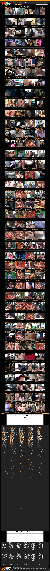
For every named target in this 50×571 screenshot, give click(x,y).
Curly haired (39, 453)
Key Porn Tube (19, 562)
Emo (2, 460)
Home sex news (21, 3)
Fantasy (30, 148)
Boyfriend (3, 441)
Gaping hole (39, 468)
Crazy (19, 189)
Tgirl (2, 520)
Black (37, 209)
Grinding (29, 472)
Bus (6, 16)
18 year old (3, 427)
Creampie (29, 451)
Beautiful (18, 16)
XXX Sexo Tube (27, 2)
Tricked (20, 524)
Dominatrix (3, 457)
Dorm (11, 457)
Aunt (2, 433)
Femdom (38, 463)
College (20, 449)
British (3, 442)
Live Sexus (18, 548)
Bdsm (2, 435)
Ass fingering (4, 432)
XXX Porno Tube (4, 542)
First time (38, 464)
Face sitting (30, 462)
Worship (3, 529)
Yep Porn (21, 2)
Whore (11, 528)
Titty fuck (3, 522)
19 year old (12, 427)
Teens (30, 402)
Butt (19, 443)
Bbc (28, 434)
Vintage (11, 526)
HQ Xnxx (18, 553)
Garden (3, 469)
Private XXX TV (4, 545)
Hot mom (11, 476)
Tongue (29, 522)
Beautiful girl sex (26, 556)
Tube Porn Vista (4, 562)
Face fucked (21, 462)
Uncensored (12, 525)
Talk (28, 518)
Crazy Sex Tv (11, 545)
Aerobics (38, 428)
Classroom (21, 447)
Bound (38, 440)
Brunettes (19, 67)
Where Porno (11, 548)
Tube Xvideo (44, 2)
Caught (11, 445)
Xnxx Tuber (18, 547)
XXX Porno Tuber (26, 558)
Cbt (19, 445)
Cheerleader (12, 446)
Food (20, 466)
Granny (11, 472)
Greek (20, 472)
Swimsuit (11, 518)
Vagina (38, 525)
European (3, 461)
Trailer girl (12, 523)
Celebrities (29, 445)
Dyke (28, 459)
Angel (20, 430)
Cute (37, 351)
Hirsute (38, 474)
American (3, 430)
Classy (29, 447)
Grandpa (3, 472)
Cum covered (30, 452)
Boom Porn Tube (26, 544)
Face (11, 462)
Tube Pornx (18, 558)
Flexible (3, 466)
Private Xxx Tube (4, 548)
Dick (9, 77)
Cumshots (10, 199)
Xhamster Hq (11, 546)
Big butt (17, 67)
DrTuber (44, 97)
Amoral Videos (19, 543)
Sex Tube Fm (19, 557)
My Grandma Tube (40, 3)
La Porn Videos (27, 3)
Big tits (38, 57)
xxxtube (3, 553)
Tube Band (33, 2)
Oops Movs (45, 3)
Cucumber (12, 452)
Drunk (11, 459)
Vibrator (3, 526)
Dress (37, 457)
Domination (38, 456)
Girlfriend (11, 470)
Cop (2, 450)
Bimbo (11, 437)
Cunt (28, 453)
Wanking (29, 526)
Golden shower (12, 471)
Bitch (8, 260)
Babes (18, 57)
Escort (29, 460)
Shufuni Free (18, 563)
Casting (3, 445)
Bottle (29, 440)
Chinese (40, 331)
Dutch (20, 459)
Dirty (2, 456)
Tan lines (38, 518)
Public (8, 209)
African (3, 429)
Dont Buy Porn (11, 563)
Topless (3, 523)
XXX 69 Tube (26, 545)
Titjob (29, 521)
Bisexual (29, 437)
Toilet (20, 522)
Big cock (17, 77)
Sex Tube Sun (26, 551)
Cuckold (3, 452)
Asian (27, 16)
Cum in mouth (39, 452)
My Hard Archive (4, 560)
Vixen (20, 526)
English (11, 460)
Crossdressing (39, 451)
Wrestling (11, 529)
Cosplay (30, 16)
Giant (2, 470)
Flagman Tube (11, 547)
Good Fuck (3, 559)
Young (20, 529)
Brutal (20, 442)
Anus (2, 431)
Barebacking (21, 331)
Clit (2, 448)
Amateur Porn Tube (40, 2)
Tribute (11, 524)
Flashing (38, 67)
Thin (19, 520)
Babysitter (29, 433)
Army (20, 431)
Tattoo (11, 519)
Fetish (3, 464)
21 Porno (25, 549)
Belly (11, 436)
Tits (37, 521)
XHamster (14, 26)
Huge (37, 476)
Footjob (38, 466)
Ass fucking (18, 331)
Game (20, 468)
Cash (37, 444)
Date (48, 413)
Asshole (29, 432)
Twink (37, 524)
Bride (37, 441)
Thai (11, 520)
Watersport (3, 527)
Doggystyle (21, 456)
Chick (20, 446)
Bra (10, 441)
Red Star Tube (11, 558)
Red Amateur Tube (19, 545)
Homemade (12, 475)
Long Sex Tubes (26, 552)
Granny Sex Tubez (27, 555)
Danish (3, 455)
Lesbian (40, 138)
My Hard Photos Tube (20, 549)
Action (37, 77)
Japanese (10, 16)
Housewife (29, 476)
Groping (40, 16)
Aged (11, 429)
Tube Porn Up (19, 559)
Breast (29, 441)
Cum (20, 452)
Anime (38, 430)
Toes (11, 522)
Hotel (20, 476)
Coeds (3, 449)
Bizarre (3, 438)
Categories (43, 413)
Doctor (11, 456)
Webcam (11, 527)
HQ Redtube (18, 554)
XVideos (16, 567)
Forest (11, 467)
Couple (3, 451)
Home (3, 475)
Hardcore (40, 260)
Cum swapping (12, 453)
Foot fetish (28, 402)
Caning (11, 444)
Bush (2, 443)
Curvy (2, 454)
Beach (11, 435)
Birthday (20, 437)
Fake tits (3, 463)
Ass (16, 16)
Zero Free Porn (26, 546)
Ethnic (38, 460)
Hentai (20, 474)
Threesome (38, 520)
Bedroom (38, 435)
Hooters (29, 475)
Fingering (20, 199)
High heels (29, 474)
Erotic (20, 460)
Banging (9, 270)
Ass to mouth (21, 432)
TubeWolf (24, 26)
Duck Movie (10, 562)
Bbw (37, 434)
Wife (20, 528)
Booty (11, 440)
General (20, 469)
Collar (11, 449)
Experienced (21, 461)
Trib (2, 524)
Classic (11, 447)
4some (38, 427)
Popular (46, 413)
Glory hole (38, 470)
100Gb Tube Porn (11, 564)
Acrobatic (11, 428)
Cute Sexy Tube (11, 556)
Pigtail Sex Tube (19, 544)
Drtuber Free (18, 564)
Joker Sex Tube (19, 560)
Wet (28, 527)
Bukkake (29, 442)
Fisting (11, 465)
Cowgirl (11, 451)
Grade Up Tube (26, 554)
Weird (20, 527)
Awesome (11, 433)
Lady (40, 67)
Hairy (29, 473)
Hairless (20, 473)
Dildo (37, 455)
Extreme (3, 462)
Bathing (20, 434)
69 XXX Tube (26, 547)
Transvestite (38, 523)
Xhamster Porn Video (27, 543)
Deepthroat (12, 455)
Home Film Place (4, 563)
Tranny (20, 523)
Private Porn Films (11, 551)
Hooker (20, 475)
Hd (10, 474)
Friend (29, 467)
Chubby (38, 446)
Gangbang (29, 468)
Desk (20, 455)
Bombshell (20, 439)
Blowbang (38, 438)
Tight (20, 521)
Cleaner (38, 447)
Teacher (20, 519)
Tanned (3, 519)
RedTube (24, 36)
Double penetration (30, 457)
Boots (2, 440)
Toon (37, 522)
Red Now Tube (11, 557)
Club (28, 448)
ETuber (10, 554)
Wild (28, 528)
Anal (8, 67)
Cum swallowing (4, 453)
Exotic (11, 461)
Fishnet (3, 465)
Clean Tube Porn (11, 549)
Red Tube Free (11, 560)
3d (19, 427)
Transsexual (30, 523)
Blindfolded (7, 219)
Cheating (3, 446)
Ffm (11, 464)
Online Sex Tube (19, 542)
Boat (11, 439)
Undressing (21, 525)
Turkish (29, 524)
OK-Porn (10, 542)
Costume (29, 450)
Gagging (11, 468)
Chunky (3, 447)
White (2, 528)
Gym (11, 473)
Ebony (38, 459)
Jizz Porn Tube (11, 555)
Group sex (3, 473)
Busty (11, 443)
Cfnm (37, 445)
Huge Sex (25, 553)
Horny (8, 16)
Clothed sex (21, 448)
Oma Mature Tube (4, 556)
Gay (40, 392)
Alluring (20, 429)
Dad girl (29, 454)
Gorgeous (20, 471)
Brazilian (20, 441)
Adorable (29, 428)
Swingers (20, 518)
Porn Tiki (10, 544)
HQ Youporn (18, 552)
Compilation (38, 449)
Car (19, 444)
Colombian (29, 449)
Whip (37, 527)
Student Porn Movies (12, 559)
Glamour (20, 470)
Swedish (3, 518)
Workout (38, 528)
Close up (11, 448)
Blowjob (21, 77)
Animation (29, 430)
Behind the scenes (5, 436)
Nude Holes (18, 546)
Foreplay (3, 467)
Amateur (7, 67)
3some (7, 402)
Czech (20, 454)
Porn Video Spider (4, 564)
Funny (3, 468)
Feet (28, 463)
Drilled (38, 458)
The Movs (18, 551)
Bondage (29, 439)
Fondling (11, 466)
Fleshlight (38, 465)
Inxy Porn (10, 553)
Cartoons (29, 444)
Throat (3, 521)
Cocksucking (39, 448)
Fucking (40, 209)
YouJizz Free (11, 552)
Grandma (38, 471)
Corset (11, 450)
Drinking (3, 459)
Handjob (38, 473)
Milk (9, 128)
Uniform (29, 525)
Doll (28, 456)
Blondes (27, 67)
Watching (38, 526)
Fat (19, 463)
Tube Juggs (26, 557)
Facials (38, 462)
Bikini (2, 437)
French (20, 467)
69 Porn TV (25, 548)
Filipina (20, 464)
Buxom (3, 444)
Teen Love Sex (19, 556)
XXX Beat (10, 543)
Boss (20, 440)
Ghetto (38, 469)
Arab (26, 77)
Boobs (10, 331)
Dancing (38, 454)
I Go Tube (15, 2)
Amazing (38, 429)
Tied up (11, 521)
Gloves (3, 471)
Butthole (29, 443)
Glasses (29, 470)
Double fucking (21, 457)
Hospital (3, 476)
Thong (29, 520)
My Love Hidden (19, 555)
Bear (20, 435)
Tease (29, 519)
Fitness (20, 465)
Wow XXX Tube (15, 3)
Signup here (26, 542)
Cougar (38, 450)
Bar (2, 434)
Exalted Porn (33, 3)
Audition (38, 432)
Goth (28, 471)
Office (8, 57)
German (29, 469)
